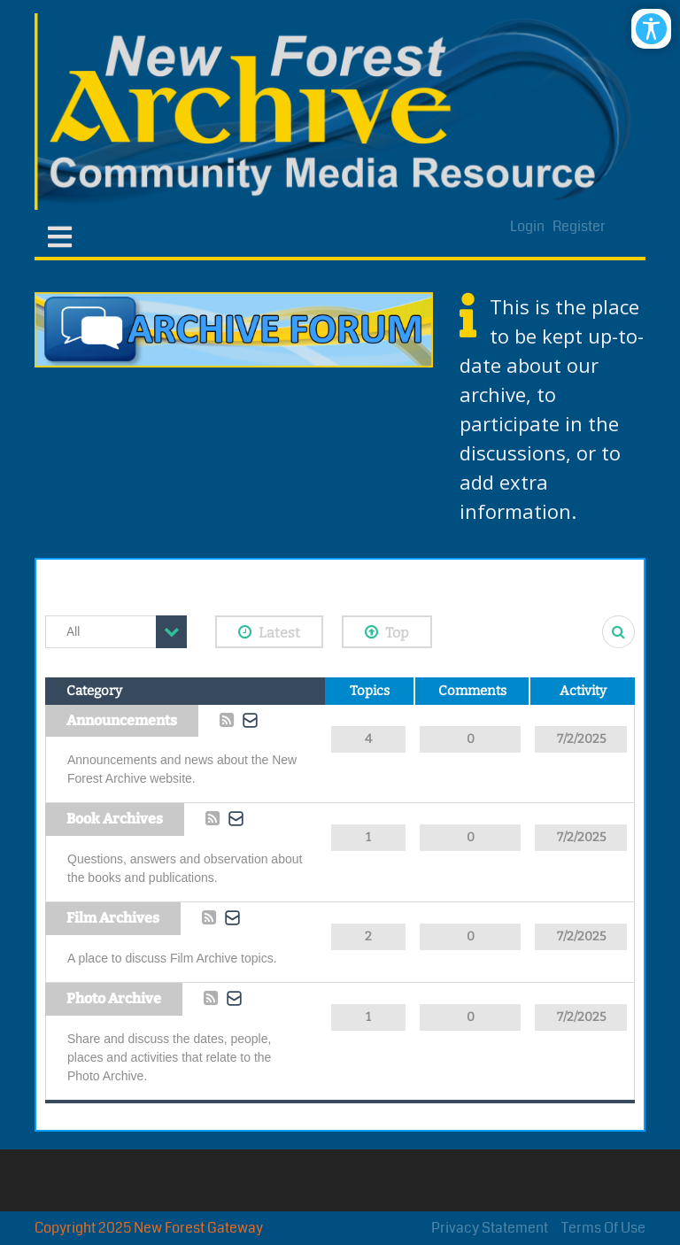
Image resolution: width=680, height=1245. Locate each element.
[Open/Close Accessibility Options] (651, 28)
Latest (269, 632)
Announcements (121, 720)
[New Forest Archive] (340, 111)
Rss (227, 720)
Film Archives (112, 917)
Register (579, 226)
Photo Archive (113, 998)
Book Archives (114, 818)
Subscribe (251, 720)
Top (387, 632)
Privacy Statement (489, 1228)
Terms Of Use (603, 1228)
